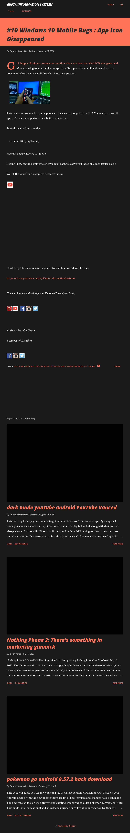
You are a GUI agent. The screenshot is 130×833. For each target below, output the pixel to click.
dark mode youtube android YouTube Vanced (62, 507)
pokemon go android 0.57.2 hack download (59, 779)
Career (10, 11)
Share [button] (117, 366)
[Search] (110, 4)
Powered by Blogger (65, 826)
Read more (118, 544)
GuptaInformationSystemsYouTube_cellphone (37, 366)
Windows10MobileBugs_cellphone (78, 366)
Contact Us (25, 11)
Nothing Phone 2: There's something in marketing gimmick (54, 643)
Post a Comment (23, 815)
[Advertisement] (65, 395)
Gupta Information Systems (30, 4)
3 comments (21, 683)
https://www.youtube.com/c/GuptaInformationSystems (41, 278)
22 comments (21, 544)
